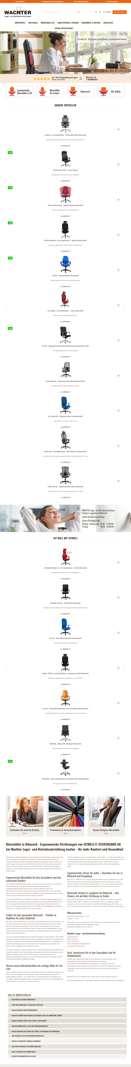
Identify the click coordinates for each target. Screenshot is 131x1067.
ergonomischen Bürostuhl (91, 961)
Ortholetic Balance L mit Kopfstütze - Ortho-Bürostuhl (65, 568)
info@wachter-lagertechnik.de (81, 943)
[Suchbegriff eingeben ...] (60, 12)
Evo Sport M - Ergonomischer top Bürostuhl (65, 416)
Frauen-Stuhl (35, 924)
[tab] (67, 999)
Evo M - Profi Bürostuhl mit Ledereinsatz (65, 638)
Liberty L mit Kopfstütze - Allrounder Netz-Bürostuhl (65, 135)
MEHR (25, 833)
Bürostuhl (13, 886)
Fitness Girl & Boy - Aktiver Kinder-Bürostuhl (65, 205)
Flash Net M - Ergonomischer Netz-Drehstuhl (65, 487)
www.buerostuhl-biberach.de (76, 946)
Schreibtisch (24, 859)
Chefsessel (15, 924)
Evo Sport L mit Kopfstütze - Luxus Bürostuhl (65, 311)
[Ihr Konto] (100, 12)
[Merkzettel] (96, 12)
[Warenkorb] (107, 12)
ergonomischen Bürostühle (40, 891)
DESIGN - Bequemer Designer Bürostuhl (65, 744)
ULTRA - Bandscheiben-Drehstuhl (65, 276)
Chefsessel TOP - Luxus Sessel (65, 170)
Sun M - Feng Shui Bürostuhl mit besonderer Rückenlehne (65, 709)
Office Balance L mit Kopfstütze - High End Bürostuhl (65, 240)
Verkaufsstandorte (120, 12)
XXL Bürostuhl (17, 926)
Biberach (79, 879)
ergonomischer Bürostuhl (45, 859)
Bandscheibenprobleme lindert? (19, 888)
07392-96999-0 (74, 941)
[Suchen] (78, 12)
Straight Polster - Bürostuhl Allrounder (65, 603)
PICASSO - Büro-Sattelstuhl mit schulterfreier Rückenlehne (65, 779)
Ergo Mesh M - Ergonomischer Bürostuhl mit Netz (65, 381)
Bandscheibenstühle (50, 901)
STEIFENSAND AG (48, 906)
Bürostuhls (24, 857)
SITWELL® (39, 906)
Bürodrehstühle (46, 950)
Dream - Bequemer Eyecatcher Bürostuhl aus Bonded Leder (65, 346)
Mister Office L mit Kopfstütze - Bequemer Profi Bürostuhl (65, 673)
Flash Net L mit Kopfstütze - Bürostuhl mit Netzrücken (65, 451)
